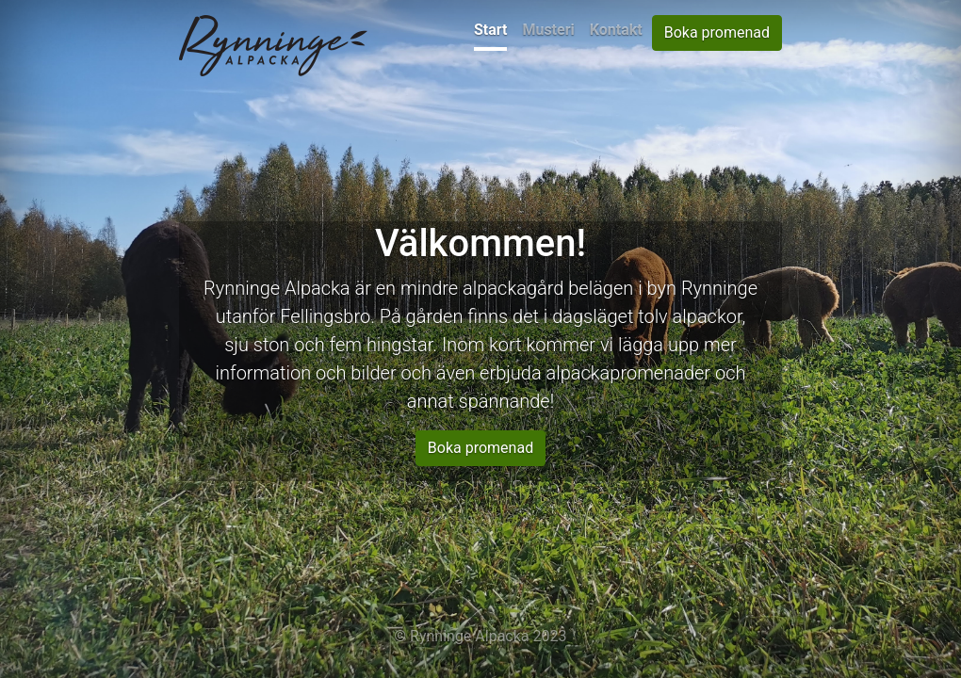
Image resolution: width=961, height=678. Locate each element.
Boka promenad (717, 32)
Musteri (548, 30)
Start (491, 30)
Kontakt (616, 30)
